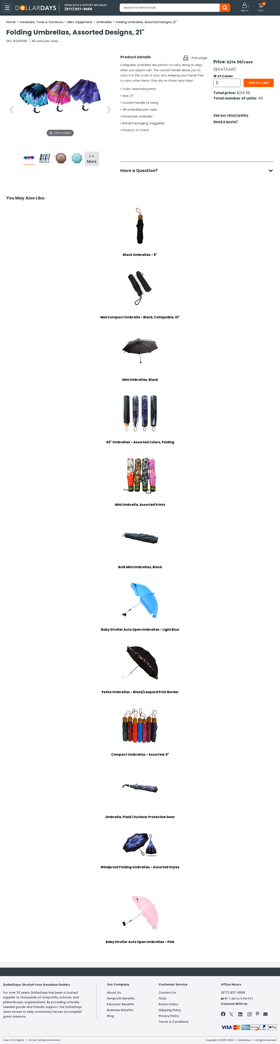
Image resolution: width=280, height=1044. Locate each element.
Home (11, 22)
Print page (199, 58)
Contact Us (167, 992)
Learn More (242, 1035)
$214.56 (243, 92)
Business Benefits (120, 1010)
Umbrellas (104, 22)
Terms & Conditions (174, 1022)
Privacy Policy (169, 1016)
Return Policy (168, 1004)
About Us (114, 992)
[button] (245, 7)
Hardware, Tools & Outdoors (41, 22)
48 (260, 98)
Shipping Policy (170, 1010)
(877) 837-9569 (233, 992)
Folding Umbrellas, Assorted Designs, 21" (146, 22)
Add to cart (259, 83)
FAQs (162, 998)
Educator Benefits (120, 1004)
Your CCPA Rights (13, 1040)
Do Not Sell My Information (45, 1040)
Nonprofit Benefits (121, 998)
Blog (110, 1016)
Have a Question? (141, 170)
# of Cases (223, 76)
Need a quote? (225, 122)
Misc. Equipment (79, 22)
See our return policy (230, 115)
